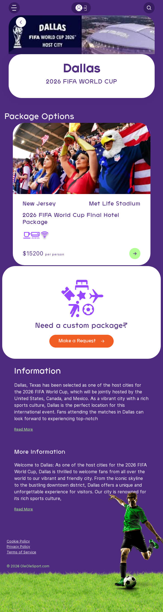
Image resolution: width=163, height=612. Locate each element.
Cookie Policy (18, 541)
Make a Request (81, 341)
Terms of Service (21, 552)
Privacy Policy (18, 546)
